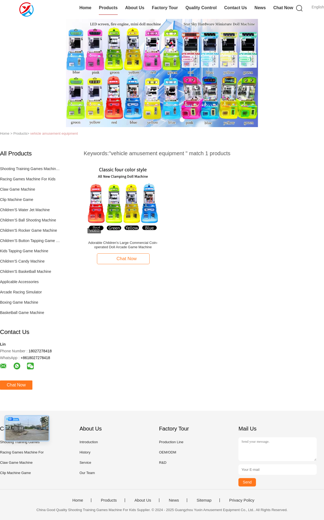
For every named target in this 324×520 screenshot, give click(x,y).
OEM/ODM (167, 452)
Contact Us (235, 7)
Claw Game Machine (17, 189)
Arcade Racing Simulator (21, 292)
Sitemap (204, 500)
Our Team (87, 473)
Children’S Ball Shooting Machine (28, 220)
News (260, 7)
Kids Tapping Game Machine (24, 251)
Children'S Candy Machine (22, 261)
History (84, 452)
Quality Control (201, 7)
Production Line (171, 442)
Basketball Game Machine (22, 312)
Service (85, 463)
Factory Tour (165, 7)
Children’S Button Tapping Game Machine (30, 241)
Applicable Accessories (19, 282)
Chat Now (283, 7)
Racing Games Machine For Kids (27, 179)
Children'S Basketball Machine (25, 271)
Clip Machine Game (16, 199)
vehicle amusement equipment (54, 133)
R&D (162, 463)
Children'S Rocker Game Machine (28, 230)
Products (108, 7)
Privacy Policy (241, 500)
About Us (134, 7)
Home (85, 7)
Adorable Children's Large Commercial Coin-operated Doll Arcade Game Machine (123, 245)
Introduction (88, 442)
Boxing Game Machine (19, 302)
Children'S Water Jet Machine (25, 210)
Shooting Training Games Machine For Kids (30, 169)
